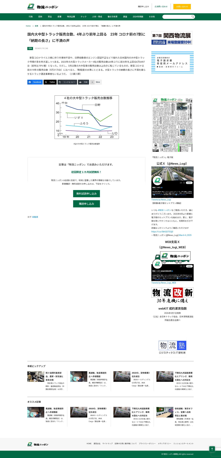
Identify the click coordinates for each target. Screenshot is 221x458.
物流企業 (71, 17)
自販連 (35, 217)
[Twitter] (50, 82)
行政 (31, 17)
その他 (152, 17)
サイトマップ (107, 444)
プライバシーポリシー (147, 444)
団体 (40, 17)
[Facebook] (35, 82)
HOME (89, 444)
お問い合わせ (182, 7)
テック (84, 17)
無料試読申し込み (86, 193)
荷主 (50, 17)
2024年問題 (138, 17)
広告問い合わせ (161, 7)
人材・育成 (97, 17)
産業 (59, 17)
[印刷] (83, 82)
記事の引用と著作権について (126, 444)
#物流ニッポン (164, 210)
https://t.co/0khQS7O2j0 (162, 232)
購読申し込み (143, 7)
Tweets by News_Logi (161, 200)
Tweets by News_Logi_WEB (163, 283)
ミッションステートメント (183, 444)
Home (28, 26)
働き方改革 (113, 17)
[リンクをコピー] (67, 82)
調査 (125, 17)
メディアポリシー (164, 444)
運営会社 (97, 444)
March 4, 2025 (185, 235)
